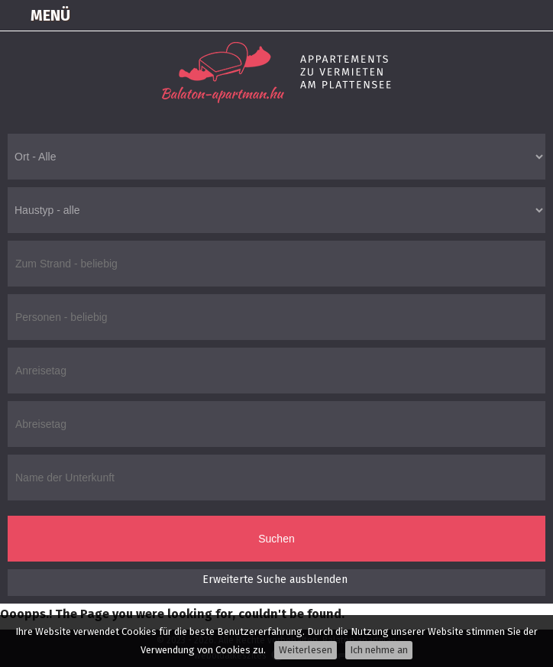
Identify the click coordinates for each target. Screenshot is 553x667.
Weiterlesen (305, 650)
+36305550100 (496, 15)
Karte (458, 15)
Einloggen (420, 15)
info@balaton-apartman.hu (534, 15)
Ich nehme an (379, 650)
